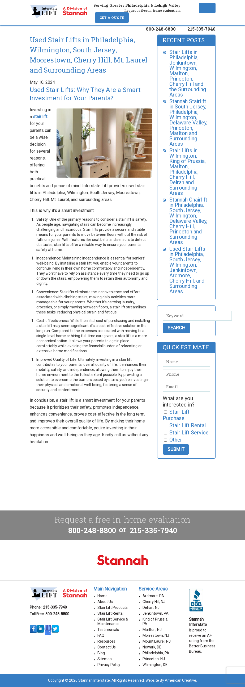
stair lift (40, 116)
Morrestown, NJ (156, 635)
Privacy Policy (108, 665)
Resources (106, 641)
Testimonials (108, 629)
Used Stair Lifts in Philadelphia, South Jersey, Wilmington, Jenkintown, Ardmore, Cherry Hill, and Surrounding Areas (187, 270)
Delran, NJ (151, 607)
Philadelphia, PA (156, 653)
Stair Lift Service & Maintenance (112, 621)
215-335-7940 (201, 29)
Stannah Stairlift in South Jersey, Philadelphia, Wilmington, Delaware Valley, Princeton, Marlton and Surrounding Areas (188, 122)
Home (102, 596)
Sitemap (104, 659)
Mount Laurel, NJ (157, 641)
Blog (101, 653)
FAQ (100, 635)
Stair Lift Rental (110, 613)
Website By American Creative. (171, 680)
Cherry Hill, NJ (154, 602)
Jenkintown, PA (156, 613)
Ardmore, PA (153, 596)
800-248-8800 (161, 29)
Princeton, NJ (154, 659)
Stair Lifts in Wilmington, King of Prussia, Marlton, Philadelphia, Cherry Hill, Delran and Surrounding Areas (187, 171)
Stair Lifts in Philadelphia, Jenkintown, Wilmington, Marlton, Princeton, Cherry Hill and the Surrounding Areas (187, 73)
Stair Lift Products (112, 607)
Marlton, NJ (152, 629)
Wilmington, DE (155, 665)
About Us (105, 602)
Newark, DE (152, 647)
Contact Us (106, 647)
